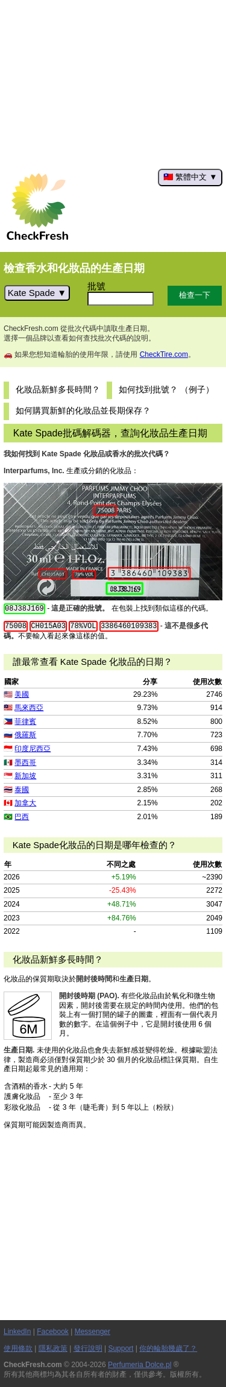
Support (120, 1348)
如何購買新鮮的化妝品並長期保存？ (83, 410)
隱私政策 (53, 1348)
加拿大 (25, 803)
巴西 (21, 817)
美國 (21, 694)
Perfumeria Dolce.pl (139, 1364)
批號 (96, 286)
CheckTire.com (164, 354)
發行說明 (88, 1348)
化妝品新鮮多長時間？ (58, 389)
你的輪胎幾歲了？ (168, 1348)
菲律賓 (25, 721)
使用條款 (18, 1348)
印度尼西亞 (32, 748)
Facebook (53, 1331)
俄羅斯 (25, 735)
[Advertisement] (113, 84)
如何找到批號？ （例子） (166, 389)
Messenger (92, 1331)
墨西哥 (25, 762)
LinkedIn (17, 1331)
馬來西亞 (28, 707)
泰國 (21, 789)
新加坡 (25, 776)
